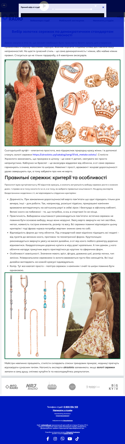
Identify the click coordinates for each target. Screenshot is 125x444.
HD (4, 5)
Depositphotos (68, 420)
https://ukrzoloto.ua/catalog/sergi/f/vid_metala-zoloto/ (65, 154)
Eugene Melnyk (68, 433)
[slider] (73, 9)
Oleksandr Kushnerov (73, 432)
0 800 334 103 (71, 407)
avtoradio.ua (46, 425)
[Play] (44, 6)
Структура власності (62, 416)
